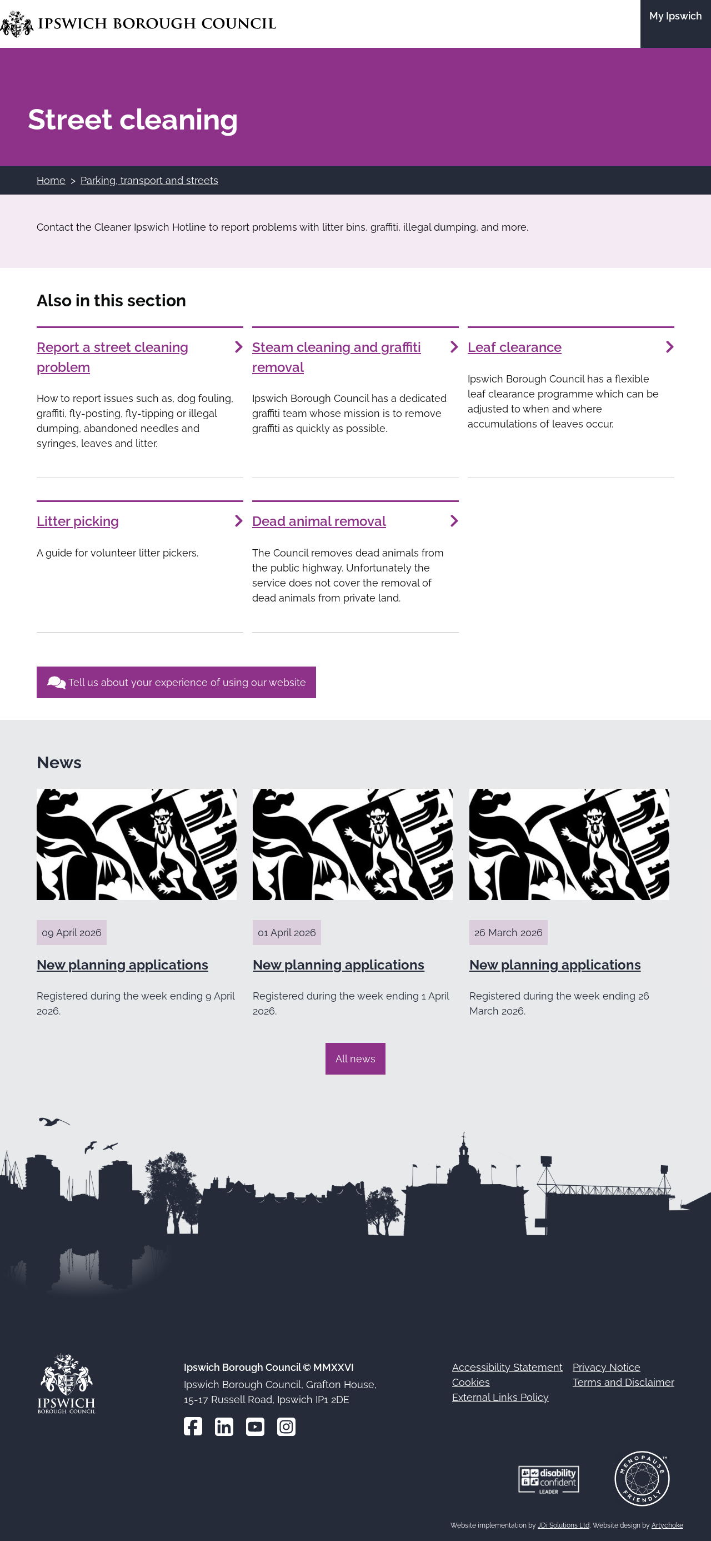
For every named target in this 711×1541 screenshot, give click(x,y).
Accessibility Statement (507, 1367)
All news (355, 1059)
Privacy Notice (606, 1367)
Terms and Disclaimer (623, 1382)
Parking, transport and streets (149, 180)
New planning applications (122, 965)
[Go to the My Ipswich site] (675, 24)
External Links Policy (500, 1397)
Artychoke (667, 1525)
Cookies (471, 1382)
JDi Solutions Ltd (563, 1525)
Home (51, 180)
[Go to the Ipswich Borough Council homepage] (138, 24)
